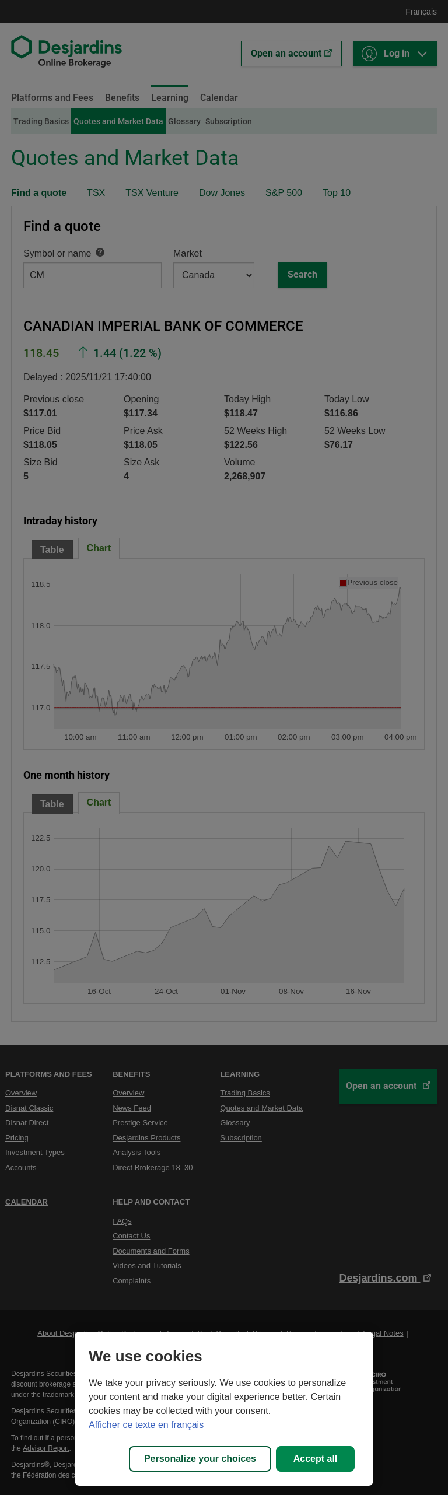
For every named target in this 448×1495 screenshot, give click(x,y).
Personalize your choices (200, 1459)
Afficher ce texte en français (146, 1425)
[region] (224, 1409)
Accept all (315, 1459)
